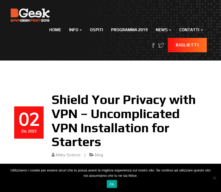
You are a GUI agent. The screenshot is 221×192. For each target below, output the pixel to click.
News (163, 29)
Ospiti (96, 29)
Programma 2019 (129, 29)
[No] (214, 178)
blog (99, 154)
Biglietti (187, 44)
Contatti (191, 29)
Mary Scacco (68, 154)
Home (55, 29)
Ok (111, 184)
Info (75, 29)
